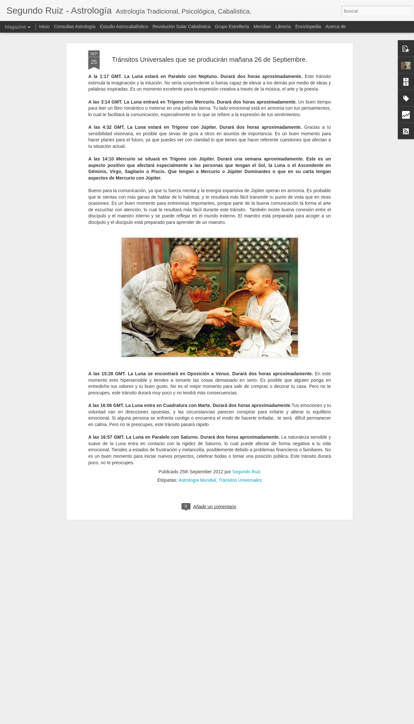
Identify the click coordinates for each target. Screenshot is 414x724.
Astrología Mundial (197, 393)
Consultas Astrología (74, 26)
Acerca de (335, 26)
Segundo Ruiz (246, 385)
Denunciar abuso (265, 720)
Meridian (262, 26)
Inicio (44, 26)
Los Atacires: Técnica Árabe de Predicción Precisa (200, 643)
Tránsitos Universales (240, 393)
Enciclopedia (308, 26)
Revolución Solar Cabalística (181, 26)
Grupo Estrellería (232, 26)
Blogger (244, 720)
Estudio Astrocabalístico (124, 26)
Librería (283, 26)
